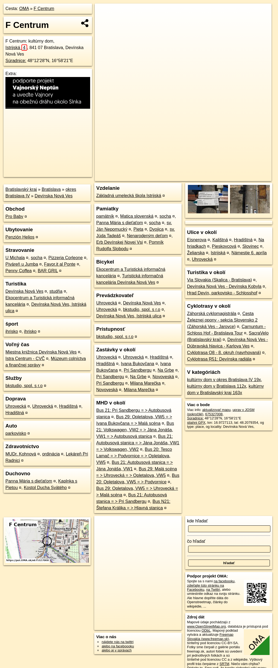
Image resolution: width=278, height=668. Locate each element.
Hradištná (68, 406)
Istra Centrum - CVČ (25, 358)
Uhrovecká (15, 406)
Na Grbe (165, 370)
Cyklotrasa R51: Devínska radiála (219, 359)
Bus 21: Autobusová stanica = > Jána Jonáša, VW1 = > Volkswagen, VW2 (137, 443)
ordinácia (51, 454)
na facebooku (224, 581)
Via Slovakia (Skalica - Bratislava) (219, 280)
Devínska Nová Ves (54, 196)
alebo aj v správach (116, 650)
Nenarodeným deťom (147, 235)
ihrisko (11, 331)
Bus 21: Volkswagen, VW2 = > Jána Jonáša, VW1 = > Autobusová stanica (135, 430)
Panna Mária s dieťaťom (28, 481)
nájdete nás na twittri (117, 642)
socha (36, 257)
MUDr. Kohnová (20, 454)
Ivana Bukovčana (137, 363)
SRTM (224, 664)
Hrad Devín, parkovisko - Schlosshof (222, 293)
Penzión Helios (19, 237)
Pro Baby (14, 216)
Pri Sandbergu (137, 370)
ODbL (205, 630)
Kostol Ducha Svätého (45, 487)
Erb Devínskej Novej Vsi (119, 242)
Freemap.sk (207, 177)
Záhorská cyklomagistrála (211, 313)
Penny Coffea (18, 270)
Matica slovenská (137, 216)
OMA (24, 8)
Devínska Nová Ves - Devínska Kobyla (224, 286)
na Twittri (213, 589)
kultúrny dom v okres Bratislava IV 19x (224, 379)
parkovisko (15, 433)
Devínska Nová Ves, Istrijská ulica (128, 316)
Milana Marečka (145, 383)
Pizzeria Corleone (65, 257)
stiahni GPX (196, 422)
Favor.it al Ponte (59, 264)
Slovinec (250, 246)
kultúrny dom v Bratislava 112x (216, 386)
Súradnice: (15, 60)
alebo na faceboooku (118, 646)
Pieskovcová (224, 246)
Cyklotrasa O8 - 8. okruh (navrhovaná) (224, 352)
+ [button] (104, 13)
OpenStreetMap (179, 177)
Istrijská (16, 47)
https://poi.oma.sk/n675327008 (247, 177)
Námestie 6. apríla (249, 253)
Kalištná (220, 239)
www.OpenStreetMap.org (206, 626)
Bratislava (51, 189)
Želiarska (196, 253)
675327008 (214, 414)
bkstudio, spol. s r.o (24, 385)
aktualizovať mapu (216, 410)
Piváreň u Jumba (21, 264)
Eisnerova (196, 239)
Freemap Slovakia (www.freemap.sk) (210, 636)
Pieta (138, 229)
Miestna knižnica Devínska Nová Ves (41, 352)
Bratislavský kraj (21, 189)
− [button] (104, 21)
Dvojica (156, 229)
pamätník (105, 216)
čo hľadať (196, 541)
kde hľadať (197, 521)
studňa (55, 291)
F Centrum (44, 8)
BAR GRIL (48, 270)
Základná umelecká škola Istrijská (128, 195)
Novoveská (163, 376)
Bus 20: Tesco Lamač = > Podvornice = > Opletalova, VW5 (134, 456)
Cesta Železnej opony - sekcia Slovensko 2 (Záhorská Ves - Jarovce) (222, 320)
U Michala (15, 257)
